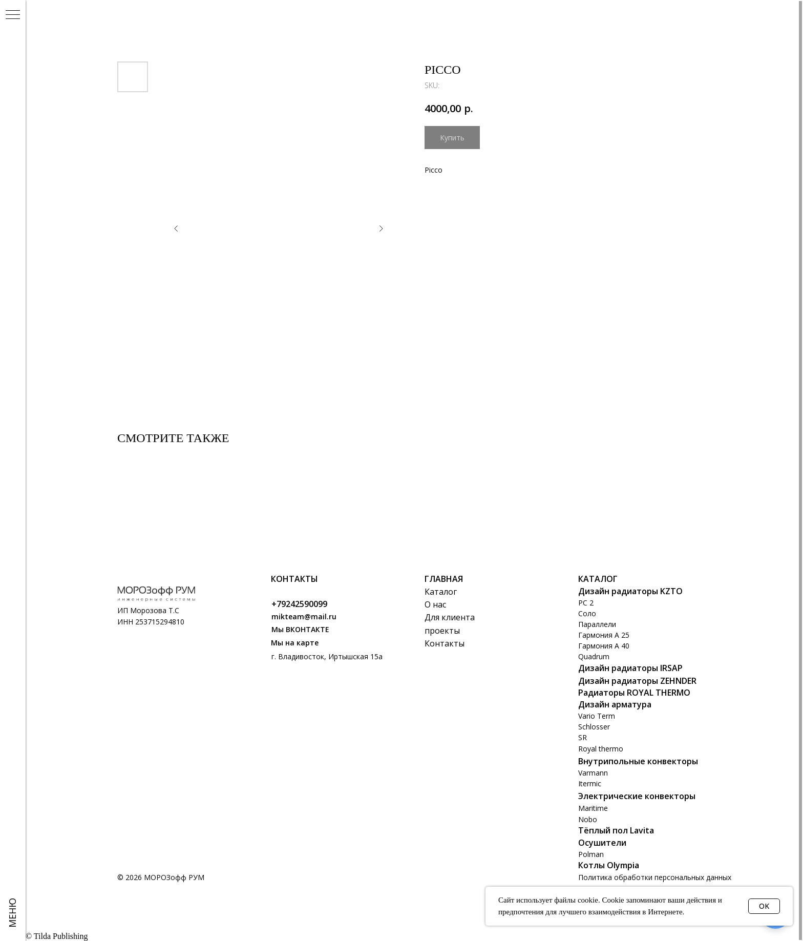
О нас (435, 604)
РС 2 (586, 603)
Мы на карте (295, 642)
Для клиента (450, 617)
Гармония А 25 (603, 635)
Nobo (587, 819)
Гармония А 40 (603, 646)
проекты (442, 630)
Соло (587, 613)
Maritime (593, 808)
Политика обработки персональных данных (654, 877)
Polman (591, 854)
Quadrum (593, 656)
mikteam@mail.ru (303, 616)
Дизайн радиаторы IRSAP (630, 668)
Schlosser (594, 726)
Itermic (589, 783)
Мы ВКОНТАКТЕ (300, 629)
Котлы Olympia (608, 865)
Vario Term (596, 716)
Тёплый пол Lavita (616, 830)
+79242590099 (299, 604)
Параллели (597, 624)
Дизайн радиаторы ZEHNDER (637, 680)
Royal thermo (600, 749)
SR (582, 737)
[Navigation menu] (13, 15)
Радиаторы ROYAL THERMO (634, 692)
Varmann (593, 773)
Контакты (444, 643)
